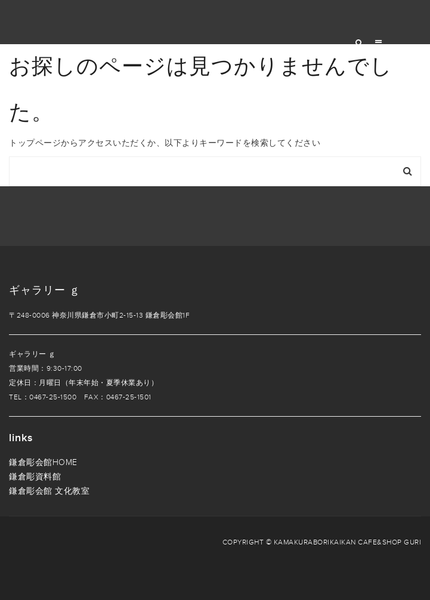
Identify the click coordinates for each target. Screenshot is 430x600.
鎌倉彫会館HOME (43, 462)
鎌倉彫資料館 (35, 477)
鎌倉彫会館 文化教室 (49, 491)
